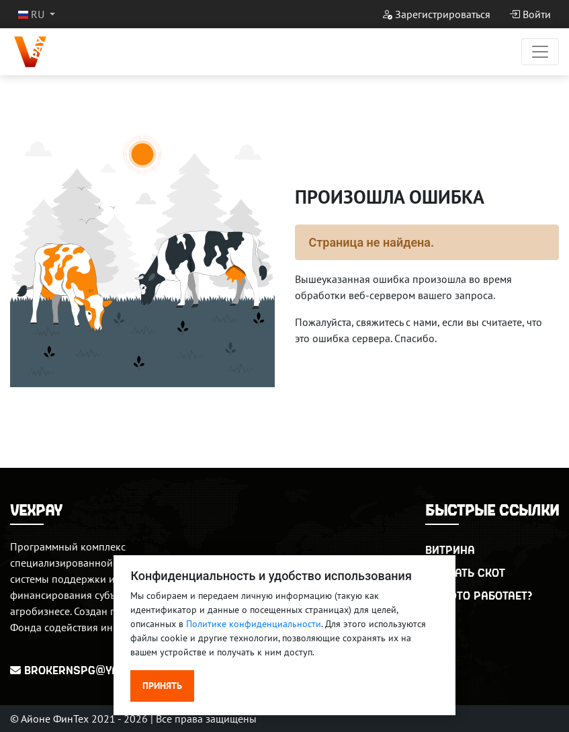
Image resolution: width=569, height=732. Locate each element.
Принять (162, 686)
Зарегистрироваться (436, 14)
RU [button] (32, 14)
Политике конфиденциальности (253, 624)
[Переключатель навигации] (540, 51)
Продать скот (465, 572)
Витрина (450, 549)
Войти (530, 14)
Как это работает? (478, 595)
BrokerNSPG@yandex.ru (87, 670)
